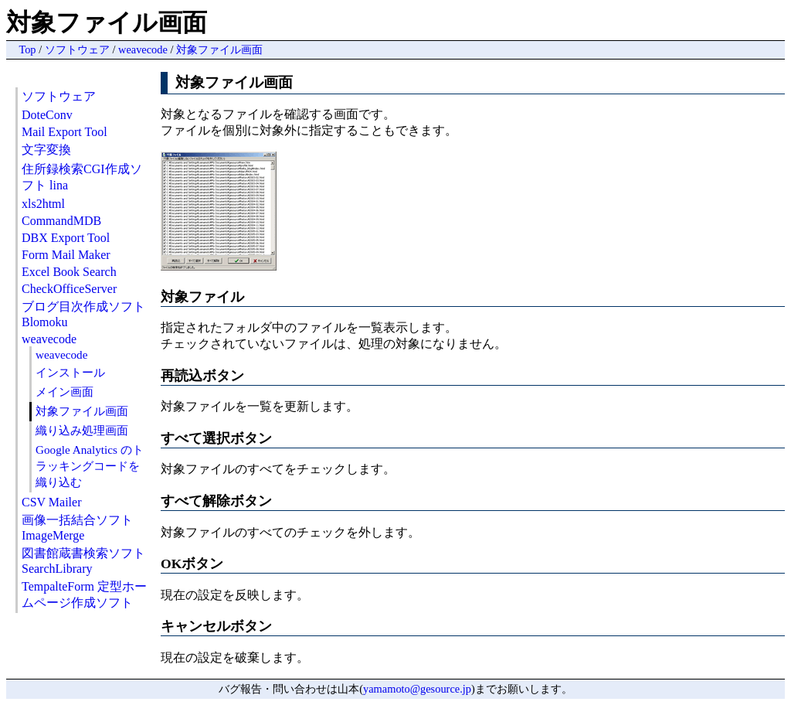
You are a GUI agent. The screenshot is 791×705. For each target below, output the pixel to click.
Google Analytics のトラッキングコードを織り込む (90, 466)
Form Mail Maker (66, 254)
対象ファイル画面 (219, 49)
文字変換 (46, 149)
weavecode (143, 49)
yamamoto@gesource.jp (417, 689)
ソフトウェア (77, 49)
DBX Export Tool (66, 237)
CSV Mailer (51, 502)
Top (27, 49)
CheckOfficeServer (69, 288)
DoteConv (47, 114)
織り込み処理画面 (82, 430)
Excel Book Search (69, 271)
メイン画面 (64, 391)
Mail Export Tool (64, 131)
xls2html (43, 203)
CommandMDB (61, 220)
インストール (70, 372)
